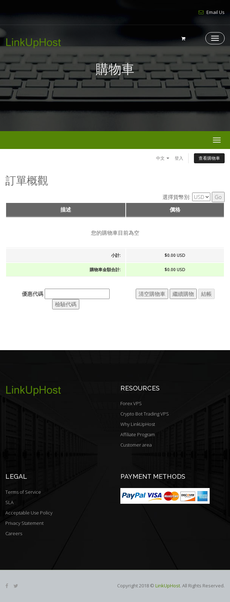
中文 (162, 158)
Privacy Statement (24, 523)
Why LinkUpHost (137, 424)
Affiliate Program (137, 434)
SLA (9, 502)
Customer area (136, 445)
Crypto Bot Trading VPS (144, 414)
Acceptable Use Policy (28, 512)
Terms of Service (23, 492)
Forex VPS (131, 403)
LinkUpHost (167, 585)
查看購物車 (209, 158)
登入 (179, 158)
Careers (13, 533)
